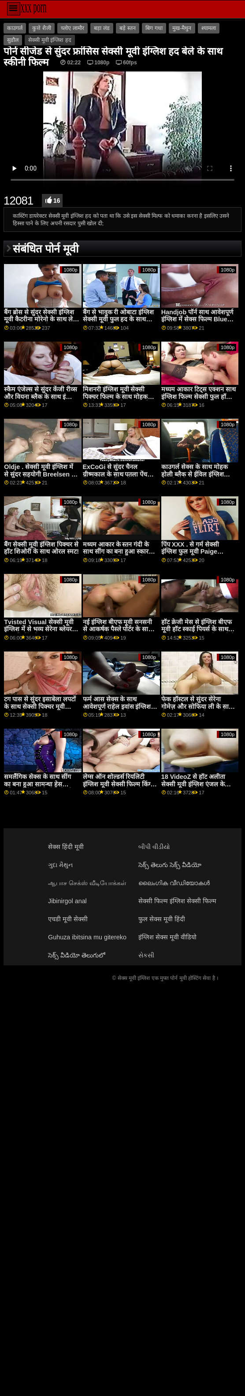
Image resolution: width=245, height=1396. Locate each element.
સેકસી (146, 955)
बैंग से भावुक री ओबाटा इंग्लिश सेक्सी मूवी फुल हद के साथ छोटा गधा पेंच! (118, 319)
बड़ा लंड (101, 28)
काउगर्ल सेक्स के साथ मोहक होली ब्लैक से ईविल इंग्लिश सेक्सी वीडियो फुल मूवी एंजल (195, 474)
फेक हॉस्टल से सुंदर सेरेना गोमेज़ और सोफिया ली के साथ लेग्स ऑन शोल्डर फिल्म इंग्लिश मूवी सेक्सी (197, 710)
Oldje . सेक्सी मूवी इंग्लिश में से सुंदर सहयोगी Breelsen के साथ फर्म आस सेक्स (40, 474)
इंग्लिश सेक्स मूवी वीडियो (167, 937)
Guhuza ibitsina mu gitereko (87, 937)
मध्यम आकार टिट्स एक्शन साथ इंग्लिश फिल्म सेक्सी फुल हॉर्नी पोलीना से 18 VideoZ (198, 396)
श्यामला (208, 28)
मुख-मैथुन (181, 28)
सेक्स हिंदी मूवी (66, 846)
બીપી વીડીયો (154, 846)
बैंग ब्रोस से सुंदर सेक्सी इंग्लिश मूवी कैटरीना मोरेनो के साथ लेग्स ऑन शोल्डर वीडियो (41, 319)
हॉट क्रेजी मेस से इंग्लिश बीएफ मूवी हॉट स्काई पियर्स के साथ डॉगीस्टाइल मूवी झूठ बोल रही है (197, 629)
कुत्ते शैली (41, 28)
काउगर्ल (14, 28)
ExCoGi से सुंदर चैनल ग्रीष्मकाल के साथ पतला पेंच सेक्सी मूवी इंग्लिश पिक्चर (115, 474)
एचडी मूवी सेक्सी (68, 919)
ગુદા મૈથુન (60, 864)
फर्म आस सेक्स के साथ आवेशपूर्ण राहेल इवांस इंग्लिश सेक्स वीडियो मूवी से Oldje (117, 706)
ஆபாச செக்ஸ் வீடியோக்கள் (87, 882)
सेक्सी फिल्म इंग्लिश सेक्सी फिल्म (177, 901)
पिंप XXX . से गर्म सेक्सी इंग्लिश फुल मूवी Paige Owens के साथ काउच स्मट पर (198, 551)
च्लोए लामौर (72, 28)
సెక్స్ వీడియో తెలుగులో (76, 955)
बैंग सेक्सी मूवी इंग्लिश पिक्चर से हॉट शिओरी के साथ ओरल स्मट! (41, 548)
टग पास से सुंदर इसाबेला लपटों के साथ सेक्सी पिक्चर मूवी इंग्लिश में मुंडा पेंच (40, 706)
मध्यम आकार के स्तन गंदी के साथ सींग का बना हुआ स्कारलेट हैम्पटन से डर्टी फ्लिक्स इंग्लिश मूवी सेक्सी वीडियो (119, 555)
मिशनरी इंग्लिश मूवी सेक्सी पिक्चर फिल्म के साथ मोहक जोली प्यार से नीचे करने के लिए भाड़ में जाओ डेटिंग (119, 400)
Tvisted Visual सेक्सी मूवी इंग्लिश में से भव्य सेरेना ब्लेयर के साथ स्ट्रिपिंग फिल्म (41, 629)
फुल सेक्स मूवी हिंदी (161, 919)
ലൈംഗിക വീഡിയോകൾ (174, 882)
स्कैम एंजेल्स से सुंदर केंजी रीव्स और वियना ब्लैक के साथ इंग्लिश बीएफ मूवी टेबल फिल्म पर (41, 396)
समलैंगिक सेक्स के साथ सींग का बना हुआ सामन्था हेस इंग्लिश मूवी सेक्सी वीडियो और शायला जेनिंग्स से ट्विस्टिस (39, 787)
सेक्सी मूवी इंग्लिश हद (49, 40)
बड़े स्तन (127, 28)
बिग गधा (153, 28)
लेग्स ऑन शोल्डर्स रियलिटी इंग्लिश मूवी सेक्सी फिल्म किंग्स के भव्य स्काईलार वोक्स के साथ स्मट (119, 787)
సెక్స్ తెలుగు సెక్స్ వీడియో (169, 864)
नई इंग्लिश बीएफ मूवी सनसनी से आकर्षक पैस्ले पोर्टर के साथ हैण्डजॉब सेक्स (117, 629)
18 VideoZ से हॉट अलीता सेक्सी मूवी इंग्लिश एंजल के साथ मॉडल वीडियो (193, 784)
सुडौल (13, 40)
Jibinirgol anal (67, 901)
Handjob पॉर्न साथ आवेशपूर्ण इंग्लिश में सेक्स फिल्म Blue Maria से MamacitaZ (197, 319)
